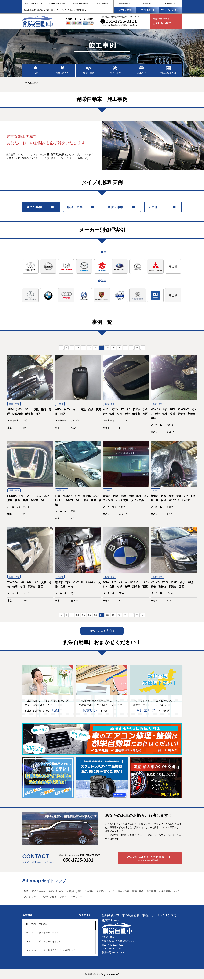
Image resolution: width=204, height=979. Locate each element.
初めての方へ (38, 891)
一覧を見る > (84, 915)
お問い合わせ (49, 896)
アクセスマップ (147, 10)
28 (107, 347)
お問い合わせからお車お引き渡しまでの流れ (71, 891)
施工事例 (151, 891)
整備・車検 (137, 891)
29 (113, 347)
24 (83, 347)
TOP (26, 891)
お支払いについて (105, 891)
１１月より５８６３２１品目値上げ (57, 950)
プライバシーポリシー (170, 10)
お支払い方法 (125, 10)
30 (119, 347)
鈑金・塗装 (123, 891)
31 (125, 347)
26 (95, 347)
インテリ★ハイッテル (50, 941)
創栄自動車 (93, 974)
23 (77, 347)
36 (137, 347)
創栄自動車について (169, 891)
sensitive (43, 924)
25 (89, 347)
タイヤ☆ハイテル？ (49, 932)
